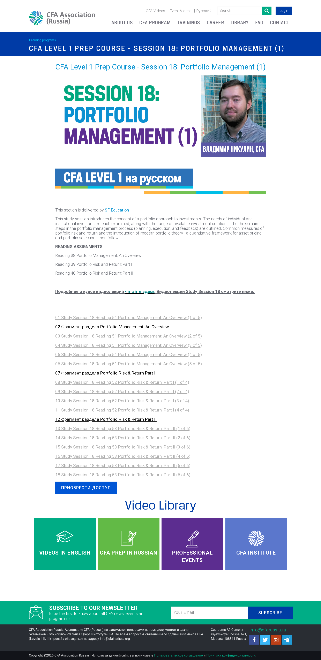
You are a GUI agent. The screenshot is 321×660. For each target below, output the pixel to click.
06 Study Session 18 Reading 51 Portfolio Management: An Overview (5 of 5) (128, 363)
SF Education (117, 210)
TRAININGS (188, 22)
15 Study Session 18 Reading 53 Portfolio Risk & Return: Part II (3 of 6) (122, 447)
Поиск (266, 11)
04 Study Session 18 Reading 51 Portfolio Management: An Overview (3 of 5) (128, 345)
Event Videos (181, 11)
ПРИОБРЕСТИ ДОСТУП (86, 487)
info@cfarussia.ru (267, 629)
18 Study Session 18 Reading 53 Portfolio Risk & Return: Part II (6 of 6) (122, 474)
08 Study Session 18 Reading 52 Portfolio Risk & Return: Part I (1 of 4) (122, 382)
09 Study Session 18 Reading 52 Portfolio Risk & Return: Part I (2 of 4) (122, 391)
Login (283, 10)
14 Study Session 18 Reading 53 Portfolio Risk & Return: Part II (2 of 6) (122, 437)
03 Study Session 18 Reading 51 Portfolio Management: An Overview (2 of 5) (128, 336)
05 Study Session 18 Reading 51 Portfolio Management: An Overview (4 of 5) (128, 354)
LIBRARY (239, 22)
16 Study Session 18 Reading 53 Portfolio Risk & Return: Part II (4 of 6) (122, 456)
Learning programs (42, 40)
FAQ (259, 22)
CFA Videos (155, 11)
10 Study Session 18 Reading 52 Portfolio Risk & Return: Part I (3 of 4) (122, 400)
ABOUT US (122, 22)
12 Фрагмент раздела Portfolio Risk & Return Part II (106, 419)
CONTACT (279, 22)
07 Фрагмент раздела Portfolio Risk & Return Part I (105, 373)
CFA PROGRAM (155, 22)
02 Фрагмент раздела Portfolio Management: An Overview (112, 326)
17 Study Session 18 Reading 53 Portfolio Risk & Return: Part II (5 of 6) (122, 465)
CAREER (215, 22)
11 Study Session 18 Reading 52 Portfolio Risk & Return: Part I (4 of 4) (122, 410)
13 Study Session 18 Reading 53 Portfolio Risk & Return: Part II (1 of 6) (122, 428)
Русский (203, 11)
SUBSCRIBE (270, 612)
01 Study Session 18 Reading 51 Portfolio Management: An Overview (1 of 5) (128, 317)
